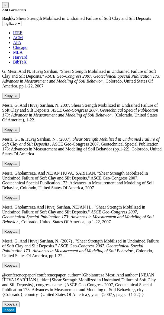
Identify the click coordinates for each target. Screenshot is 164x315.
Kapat (9, 310)
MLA (18, 52)
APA (17, 42)
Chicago (20, 47)
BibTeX (20, 62)
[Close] (5, 5)
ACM (18, 37)
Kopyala (10, 96)
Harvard (20, 57)
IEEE (17, 32)
